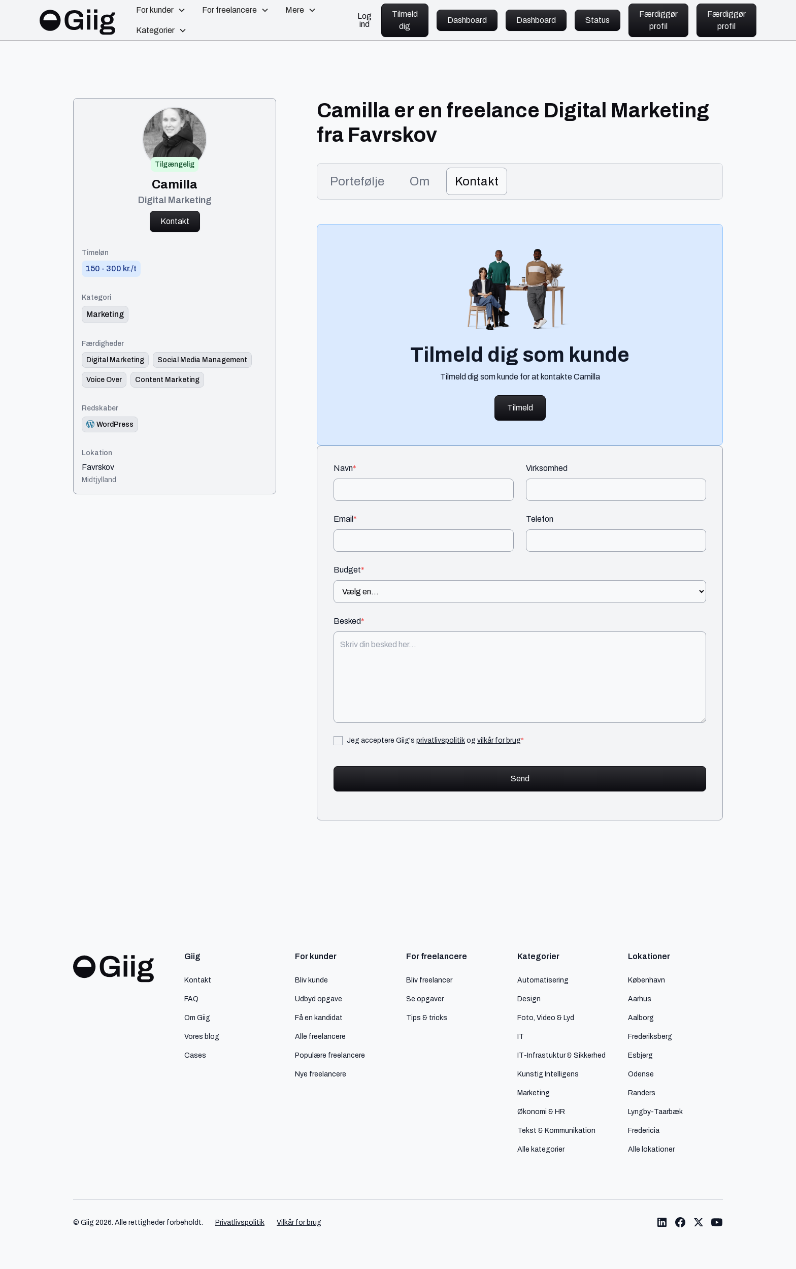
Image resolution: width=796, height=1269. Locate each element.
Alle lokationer (651, 1149)
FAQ (191, 998)
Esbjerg (640, 1055)
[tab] (357, 181)
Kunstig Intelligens (548, 1074)
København (646, 980)
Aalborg (641, 1017)
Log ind (364, 20)
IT (520, 1036)
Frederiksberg (650, 1036)
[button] (161, 10)
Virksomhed (547, 468)
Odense (641, 1074)
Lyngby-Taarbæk (655, 1111)
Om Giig (197, 1017)
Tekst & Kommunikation (556, 1130)
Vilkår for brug (299, 1222)
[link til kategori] (105, 314)
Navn (345, 468)
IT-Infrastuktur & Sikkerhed (561, 1055)
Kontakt (174, 221)
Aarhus (639, 998)
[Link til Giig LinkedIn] (662, 1222)
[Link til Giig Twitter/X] (698, 1222)
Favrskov (98, 467)
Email (345, 519)
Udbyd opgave (318, 998)
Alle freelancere (320, 1036)
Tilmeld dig (405, 20)
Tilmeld (520, 407)
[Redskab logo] (110, 424)
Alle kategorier (541, 1149)
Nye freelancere (320, 1074)
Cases (195, 1055)
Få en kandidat (319, 1017)
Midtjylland (99, 479)
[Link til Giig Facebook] (680, 1222)
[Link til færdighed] (115, 360)
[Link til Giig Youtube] (717, 1222)
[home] (78, 20)
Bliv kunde (311, 980)
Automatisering (543, 980)
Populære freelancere (330, 1055)
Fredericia (643, 1130)
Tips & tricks (426, 1017)
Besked (349, 621)
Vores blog (201, 1036)
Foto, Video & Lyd (545, 1017)
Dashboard (467, 20)
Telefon (539, 519)
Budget (349, 570)
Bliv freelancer (429, 980)
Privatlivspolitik (239, 1222)
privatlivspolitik (440, 740)
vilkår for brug (499, 740)
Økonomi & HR (541, 1111)
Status (597, 20)
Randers (641, 1092)
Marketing (533, 1092)
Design (529, 998)
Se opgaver (425, 998)
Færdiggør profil (658, 20)
